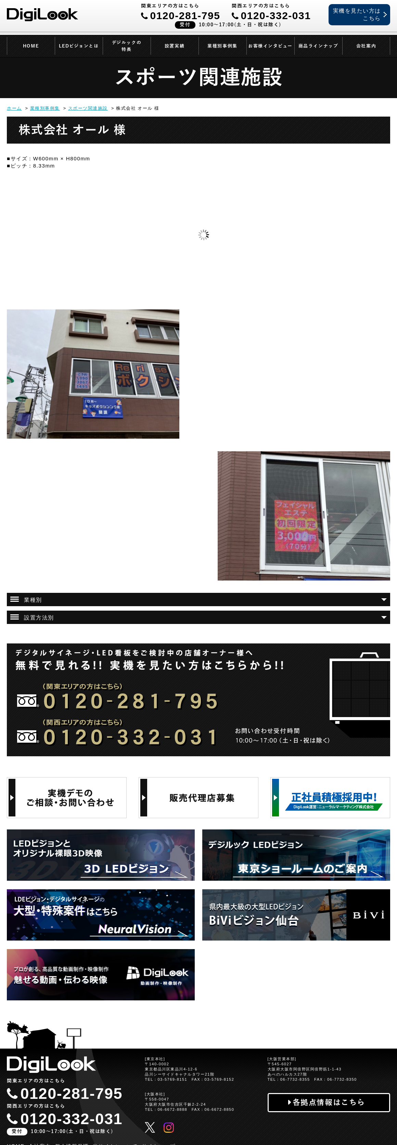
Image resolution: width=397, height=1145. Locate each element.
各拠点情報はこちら (329, 1102)
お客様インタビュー (270, 46)
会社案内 (366, 46)
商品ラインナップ (318, 46)
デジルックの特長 (126, 46)
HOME (31, 46)
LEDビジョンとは (79, 46)
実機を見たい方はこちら (357, 14)
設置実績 (174, 46)
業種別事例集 (222, 46)
